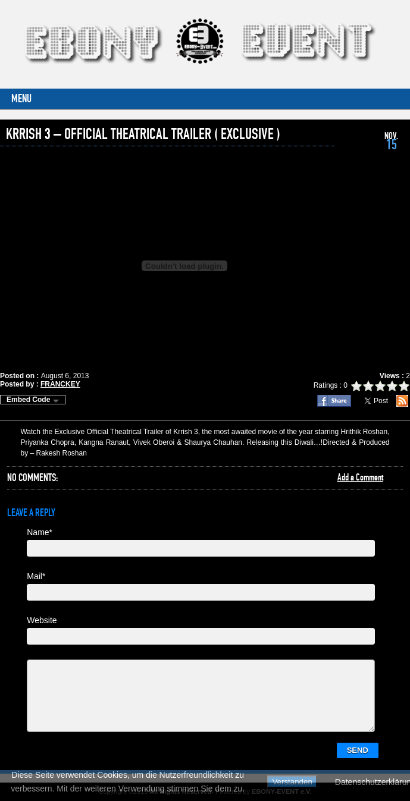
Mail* (36, 576)
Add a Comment (360, 477)
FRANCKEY (60, 384)
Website (42, 620)
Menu (21, 99)
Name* (39, 532)
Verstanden (292, 781)
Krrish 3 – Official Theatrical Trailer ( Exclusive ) (143, 134)
